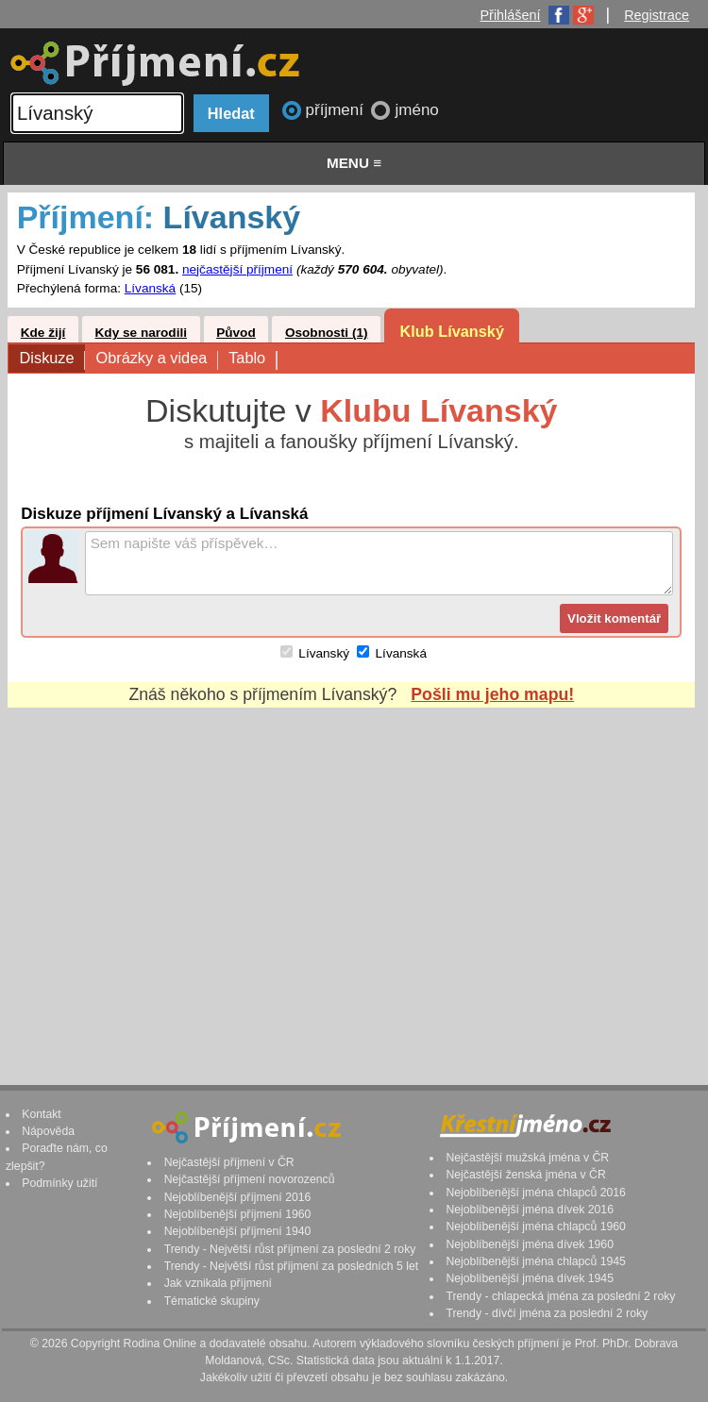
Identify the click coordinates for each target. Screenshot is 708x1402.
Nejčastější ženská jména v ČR (525, 1174)
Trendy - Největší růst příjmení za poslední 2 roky (290, 1249)
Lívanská (150, 288)
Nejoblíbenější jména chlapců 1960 (535, 1226)
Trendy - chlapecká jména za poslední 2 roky (560, 1296)
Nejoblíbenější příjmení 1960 (238, 1214)
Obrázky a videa (156, 359)
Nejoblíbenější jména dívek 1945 (530, 1278)
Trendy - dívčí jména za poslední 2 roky (547, 1313)
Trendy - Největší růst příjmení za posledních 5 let (291, 1266)
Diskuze (52, 359)
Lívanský (323, 653)
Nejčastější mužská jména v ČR (527, 1157)
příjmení (337, 110)
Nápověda (48, 1131)
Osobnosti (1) (326, 332)
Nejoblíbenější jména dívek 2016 (530, 1209)
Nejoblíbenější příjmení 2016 (238, 1197)
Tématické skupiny (212, 1301)
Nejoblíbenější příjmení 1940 (238, 1231)
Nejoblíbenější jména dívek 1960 (530, 1244)
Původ (236, 332)
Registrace (656, 15)
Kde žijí (43, 332)
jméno (416, 110)
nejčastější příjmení (237, 269)
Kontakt (41, 1114)
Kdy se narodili (141, 332)
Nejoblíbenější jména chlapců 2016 (535, 1192)
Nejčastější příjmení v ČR (229, 1162)
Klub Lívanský (451, 331)
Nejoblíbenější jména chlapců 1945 (535, 1261)
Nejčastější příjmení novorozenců (249, 1179)
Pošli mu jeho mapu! (492, 694)
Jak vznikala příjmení (218, 1283)
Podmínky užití (59, 1183)
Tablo (252, 359)
